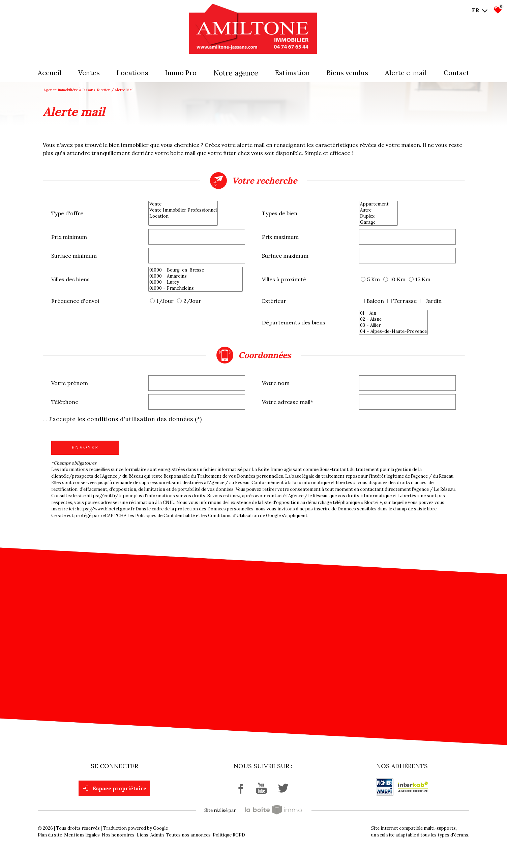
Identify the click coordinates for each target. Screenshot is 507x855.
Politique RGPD (229, 835)
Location (183, 216)
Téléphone (64, 402)
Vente (183, 204)
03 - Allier (393, 325)
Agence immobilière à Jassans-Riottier (76, 90)
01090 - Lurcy (195, 282)
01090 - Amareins (195, 276)
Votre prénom (69, 383)
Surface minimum (74, 255)
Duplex (378, 216)
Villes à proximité (284, 279)
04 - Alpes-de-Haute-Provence (393, 331)
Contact (456, 72)
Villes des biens (70, 279)
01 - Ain (393, 313)
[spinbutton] (196, 237)
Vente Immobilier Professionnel (183, 210)
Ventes (89, 72)
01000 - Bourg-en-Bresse (195, 270)
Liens (142, 835)
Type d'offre (67, 213)
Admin (157, 835)
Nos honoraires (118, 835)
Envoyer (84, 447)
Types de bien (279, 213)
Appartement (378, 204)
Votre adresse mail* (287, 402)
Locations (132, 72)
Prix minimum (69, 236)
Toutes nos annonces (188, 835)
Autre (378, 210)
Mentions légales (82, 835)
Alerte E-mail (406, 72)
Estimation (292, 72)
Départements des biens (293, 322)
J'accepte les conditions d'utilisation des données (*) (125, 419)
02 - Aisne (393, 319)
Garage (378, 222)
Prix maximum (280, 236)
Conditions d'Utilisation (233, 515)
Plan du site (50, 835)
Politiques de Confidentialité (165, 515)
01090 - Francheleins (195, 288)
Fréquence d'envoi (75, 300)
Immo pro (181, 72)
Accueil (49, 72)
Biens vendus (347, 72)
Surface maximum (285, 255)
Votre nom (276, 383)
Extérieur (274, 300)
